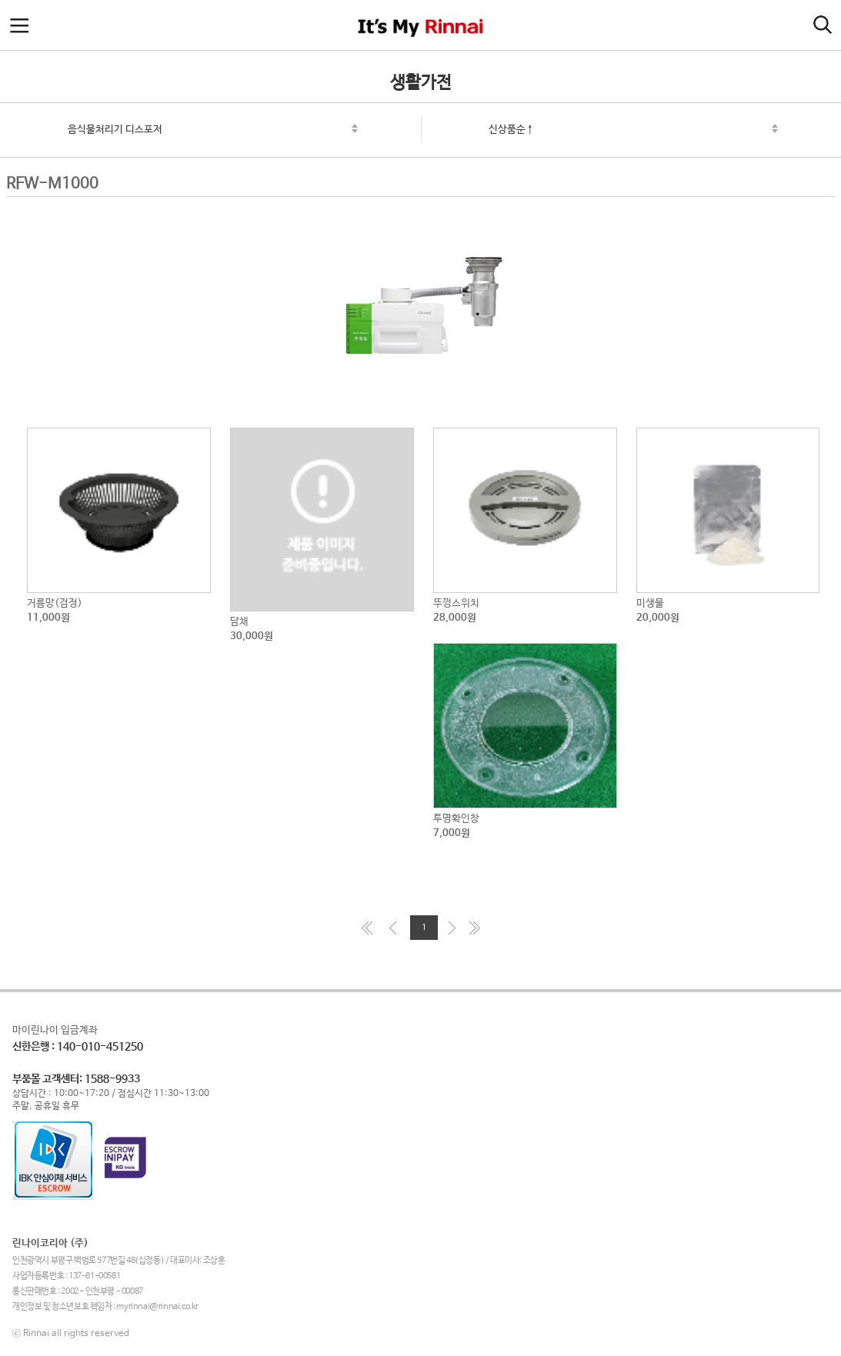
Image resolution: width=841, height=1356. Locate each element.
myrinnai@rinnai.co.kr (157, 1306)
